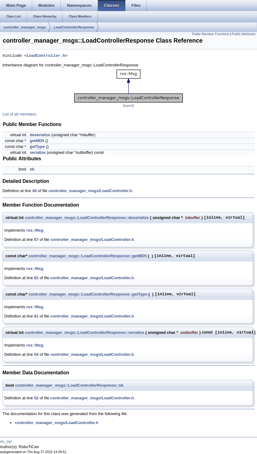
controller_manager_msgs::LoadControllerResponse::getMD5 (87, 256)
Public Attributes (243, 34)
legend (128, 105)
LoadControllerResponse (74, 27)
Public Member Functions (210, 34)
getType (37, 146)
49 (34, 190)
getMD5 (37, 140)
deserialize (40, 134)
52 (36, 398)
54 (36, 354)
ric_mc (6, 441)
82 (36, 277)
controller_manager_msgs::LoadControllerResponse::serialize (84, 332)
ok (32, 169)
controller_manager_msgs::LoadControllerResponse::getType (87, 294)
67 (36, 239)
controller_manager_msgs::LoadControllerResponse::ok (69, 385)
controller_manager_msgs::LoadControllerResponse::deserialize (87, 217)
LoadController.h (46, 56)
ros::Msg (34, 230)
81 (36, 316)
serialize (37, 152)
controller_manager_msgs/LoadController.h (90, 190)
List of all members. (19, 114)
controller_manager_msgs (24, 27)
